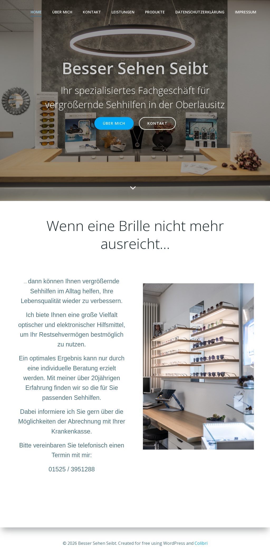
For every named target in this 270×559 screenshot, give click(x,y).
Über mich (62, 11)
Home (36, 11)
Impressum (245, 11)
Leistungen (123, 11)
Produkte (155, 11)
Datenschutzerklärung (199, 11)
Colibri (201, 543)
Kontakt (92, 11)
